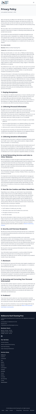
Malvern (2, 375)
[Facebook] (1, 336)
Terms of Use (26, 410)
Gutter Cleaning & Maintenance (7, 348)
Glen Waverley (4, 378)
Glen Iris (2, 364)
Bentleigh (3, 371)
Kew (2, 360)
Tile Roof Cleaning (4, 342)
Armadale (3, 376)
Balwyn (2, 362)
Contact (11, 410)
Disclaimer (32, 410)
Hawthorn (3, 356)
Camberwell (3, 358)
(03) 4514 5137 (4, 323)
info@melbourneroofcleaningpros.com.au (9, 325)
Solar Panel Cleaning (5, 346)
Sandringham (4, 367)
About (7, 410)
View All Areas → (4, 382)
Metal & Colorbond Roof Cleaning (8, 344)
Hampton (3, 369)
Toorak (2, 373)
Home (3, 410)
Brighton (3, 365)
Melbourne (3, 355)
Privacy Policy (19, 410)
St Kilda (2, 380)
